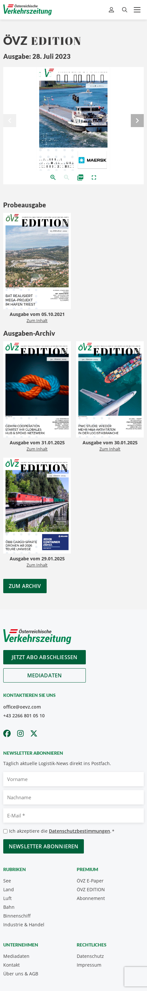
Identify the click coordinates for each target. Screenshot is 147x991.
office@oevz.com (22, 707)
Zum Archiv (25, 586)
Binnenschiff (17, 916)
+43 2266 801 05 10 (24, 715)
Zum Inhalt (37, 320)
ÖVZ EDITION (91, 889)
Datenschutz (90, 956)
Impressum (89, 965)
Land (8, 889)
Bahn (9, 907)
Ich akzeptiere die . (61, 831)
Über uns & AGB (20, 974)
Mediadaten (44, 675)
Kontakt (11, 965)
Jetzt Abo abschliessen (45, 657)
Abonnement (91, 898)
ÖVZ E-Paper (90, 881)
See (7, 881)
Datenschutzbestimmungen (79, 831)
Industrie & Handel (23, 924)
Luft (7, 898)
